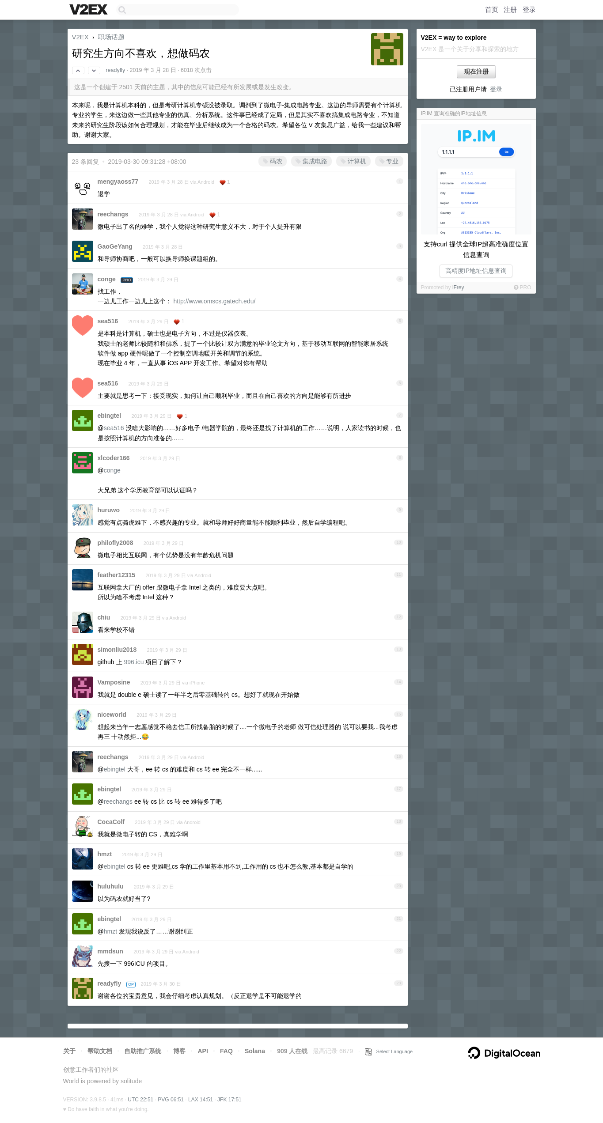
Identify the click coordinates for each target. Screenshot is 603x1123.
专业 (389, 161)
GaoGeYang (115, 246)
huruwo (109, 510)
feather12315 (117, 575)
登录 (529, 9)
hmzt (105, 854)
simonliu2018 (117, 649)
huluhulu (111, 886)
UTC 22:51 (140, 1100)
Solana (255, 1051)
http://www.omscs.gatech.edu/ (214, 301)
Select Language (389, 1051)
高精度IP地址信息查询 (476, 270)
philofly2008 (115, 542)
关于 (69, 1051)
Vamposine (114, 682)
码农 (272, 161)
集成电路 (311, 161)
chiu (104, 617)
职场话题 (111, 37)
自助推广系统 (142, 1051)
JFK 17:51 (229, 1100)
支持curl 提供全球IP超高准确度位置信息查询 (476, 249)
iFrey (458, 287)
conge (107, 279)
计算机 (353, 161)
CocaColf (111, 821)
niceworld (112, 714)
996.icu (134, 661)
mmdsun (110, 951)
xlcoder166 (114, 457)
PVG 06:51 (171, 1100)
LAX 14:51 (200, 1100)
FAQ (226, 1051)
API (202, 1051)
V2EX (80, 37)
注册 (510, 9)
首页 (491, 9)
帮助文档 (99, 1051)
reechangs (113, 214)
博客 (179, 1051)
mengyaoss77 (118, 181)
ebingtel (109, 415)
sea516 (108, 321)
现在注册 (476, 71)
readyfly (115, 70)
